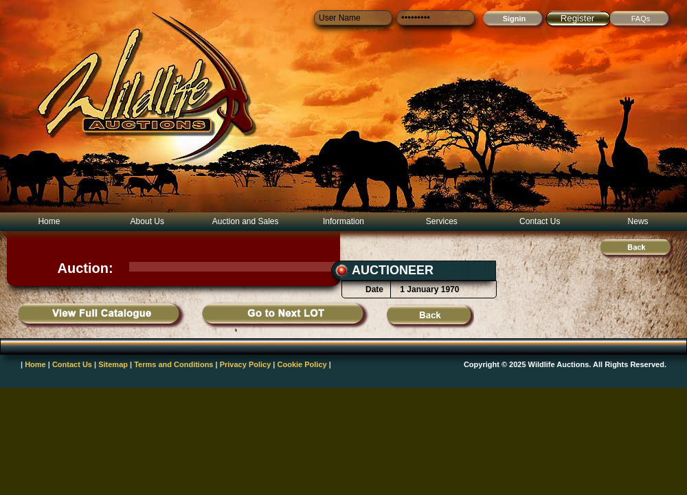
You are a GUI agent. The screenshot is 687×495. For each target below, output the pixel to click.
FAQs (641, 18)
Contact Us (539, 221)
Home (49, 221)
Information (343, 221)
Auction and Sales (245, 221)
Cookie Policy (302, 364)
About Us (147, 221)
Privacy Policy (245, 364)
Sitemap (113, 364)
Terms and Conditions (173, 364)
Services (442, 221)
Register (578, 18)
